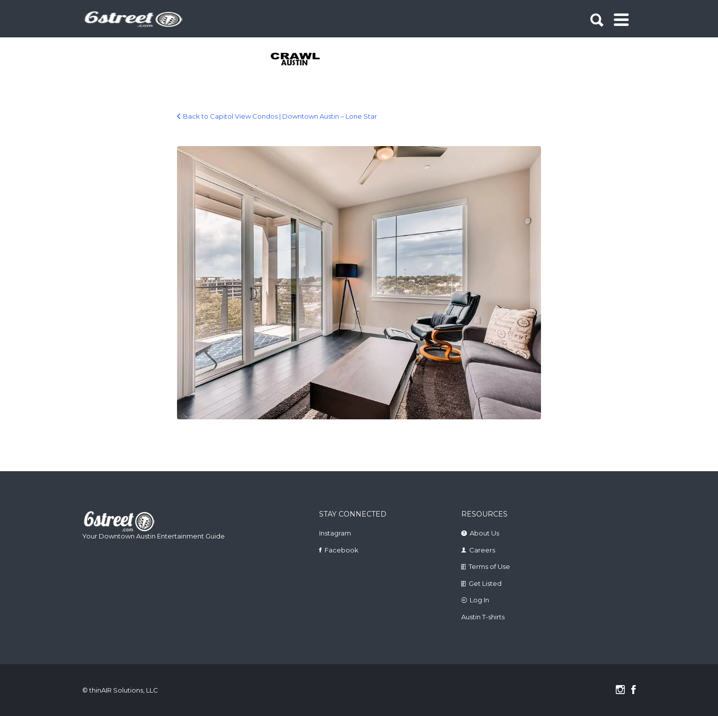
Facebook (342, 550)
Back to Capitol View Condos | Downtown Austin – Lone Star (280, 116)
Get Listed (485, 583)
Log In (479, 600)
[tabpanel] (301, 59)
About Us (484, 533)
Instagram (335, 533)
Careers (482, 550)
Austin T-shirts (483, 617)
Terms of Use (489, 566)
